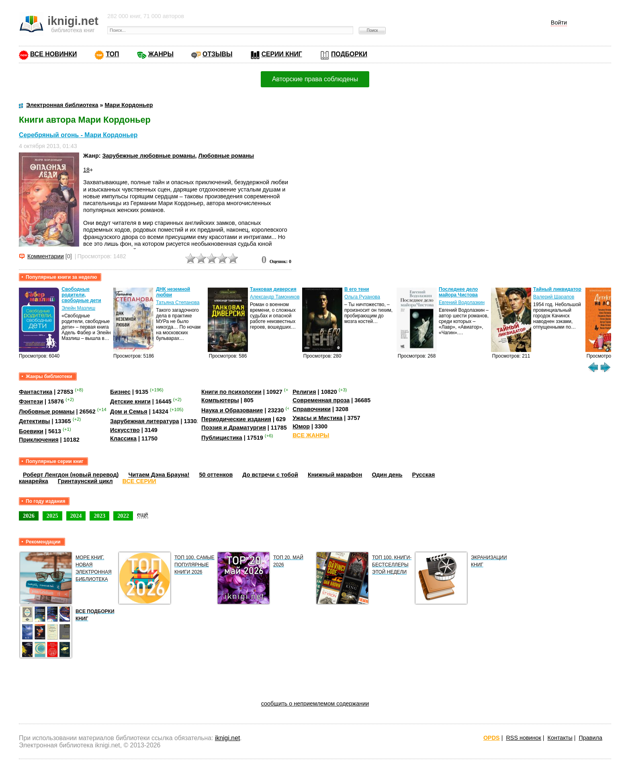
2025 (52, 515)
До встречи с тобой (270, 474)
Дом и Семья (128, 411)
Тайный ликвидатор (557, 289)
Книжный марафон (335, 474)
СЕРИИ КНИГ (282, 54)
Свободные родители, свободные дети (81, 294)
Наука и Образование (232, 410)
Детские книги (130, 401)
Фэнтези (31, 401)
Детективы (34, 421)
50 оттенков (216, 474)
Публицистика (221, 437)
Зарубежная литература (144, 421)
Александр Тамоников (275, 297)
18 (86, 170)
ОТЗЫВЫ (217, 54)
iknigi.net (227, 738)
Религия (304, 392)
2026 (29, 515)
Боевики (31, 431)
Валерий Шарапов (553, 297)
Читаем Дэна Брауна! (158, 474)
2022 (123, 515)
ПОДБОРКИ (349, 54)
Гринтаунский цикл (85, 481)
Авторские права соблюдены (315, 79)
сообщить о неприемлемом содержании (315, 703)
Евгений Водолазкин (462, 302)
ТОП (112, 54)
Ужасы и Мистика (317, 418)
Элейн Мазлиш (78, 308)
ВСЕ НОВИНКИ (53, 54)
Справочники (311, 409)
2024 (76, 515)
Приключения (39, 439)
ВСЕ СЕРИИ (139, 481)
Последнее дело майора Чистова (458, 292)
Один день (387, 474)
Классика (123, 438)
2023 (99, 515)
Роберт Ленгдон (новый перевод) (71, 474)
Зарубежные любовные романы (148, 155)
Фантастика (35, 392)
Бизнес (120, 392)
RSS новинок (523, 738)
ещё (142, 514)
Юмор (301, 426)
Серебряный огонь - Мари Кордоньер (78, 135)
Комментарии (45, 256)
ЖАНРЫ (161, 54)
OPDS (491, 738)
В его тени (356, 289)
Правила (590, 738)
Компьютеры (220, 400)
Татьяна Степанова (177, 302)
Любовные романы (226, 155)
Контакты (560, 738)
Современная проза (321, 400)
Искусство (125, 430)
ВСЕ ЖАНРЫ (310, 435)
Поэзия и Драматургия (233, 427)
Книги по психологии (231, 392)
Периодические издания (236, 419)
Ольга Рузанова (362, 297)
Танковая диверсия (273, 289)
